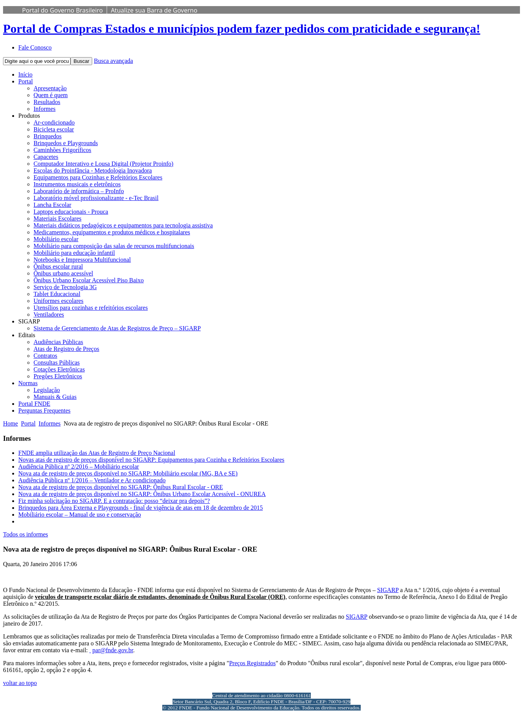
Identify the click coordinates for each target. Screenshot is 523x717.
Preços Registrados (252, 663)
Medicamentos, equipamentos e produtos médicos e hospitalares (112, 232)
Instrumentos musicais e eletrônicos (77, 184)
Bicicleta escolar (54, 129)
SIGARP (387, 590)
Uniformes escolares (58, 301)
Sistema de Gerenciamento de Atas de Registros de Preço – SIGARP (117, 328)
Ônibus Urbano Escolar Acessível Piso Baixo (89, 280)
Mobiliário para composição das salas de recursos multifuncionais (114, 246)
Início (25, 74)
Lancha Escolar (52, 205)
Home (10, 423)
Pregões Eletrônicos (58, 376)
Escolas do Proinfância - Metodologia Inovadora (93, 170)
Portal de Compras (241, 28)
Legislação (47, 390)
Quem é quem (51, 95)
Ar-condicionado (54, 122)
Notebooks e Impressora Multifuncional (82, 259)
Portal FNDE (34, 403)
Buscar (81, 61)
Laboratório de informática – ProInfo (79, 191)
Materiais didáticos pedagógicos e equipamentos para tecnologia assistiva (123, 225)
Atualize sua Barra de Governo (154, 10)
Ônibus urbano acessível (63, 273)
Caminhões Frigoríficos (62, 150)
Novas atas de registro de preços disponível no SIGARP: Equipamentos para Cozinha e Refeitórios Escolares (151, 459)
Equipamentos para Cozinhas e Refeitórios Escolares (98, 177)
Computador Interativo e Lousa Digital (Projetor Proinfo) (103, 163)
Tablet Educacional (57, 294)
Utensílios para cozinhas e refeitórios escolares (91, 307)
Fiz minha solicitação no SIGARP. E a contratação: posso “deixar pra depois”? (114, 501)
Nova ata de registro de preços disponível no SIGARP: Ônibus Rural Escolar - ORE (120, 487)
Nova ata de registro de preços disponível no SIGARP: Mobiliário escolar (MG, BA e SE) (127, 473)
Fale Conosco (35, 47)
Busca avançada (113, 61)
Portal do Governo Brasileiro (62, 10)
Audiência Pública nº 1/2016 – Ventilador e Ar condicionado (92, 480)
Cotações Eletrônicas (59, 369)
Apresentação (50, 88)
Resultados (47, 102)
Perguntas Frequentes (44, 410)
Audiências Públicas (58, 342)
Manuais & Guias (55, 397)
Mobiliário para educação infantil (74, 253)
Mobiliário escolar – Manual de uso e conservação (79, 514)
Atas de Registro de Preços (66, 349)
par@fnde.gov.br (113, 650)
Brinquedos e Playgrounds (66, 143)
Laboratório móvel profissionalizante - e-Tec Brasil (96, 198)
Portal (25, 81)
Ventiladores (49, 314)
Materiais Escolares (58, 218)
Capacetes (46, 157)
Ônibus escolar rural (58, 266)
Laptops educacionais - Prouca (71, 211)
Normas (28, 383)
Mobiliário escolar (56, 239)
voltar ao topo (20, 683)
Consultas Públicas (57, 362)
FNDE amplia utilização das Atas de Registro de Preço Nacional (96, 453)
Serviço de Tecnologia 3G (65, 287)
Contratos (45, 355)
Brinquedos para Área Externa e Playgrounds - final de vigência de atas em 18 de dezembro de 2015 (140, 507)
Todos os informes (25, 534)
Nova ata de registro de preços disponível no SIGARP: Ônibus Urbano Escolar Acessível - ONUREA (142, 494)
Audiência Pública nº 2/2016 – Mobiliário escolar (78, 466)
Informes (45, 109)
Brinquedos (48, 136)
